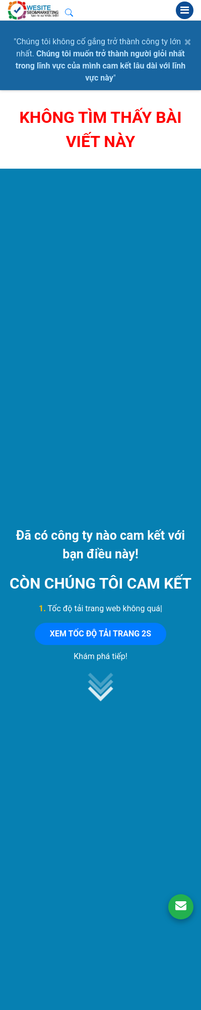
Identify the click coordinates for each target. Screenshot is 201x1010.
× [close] (187, 42)
